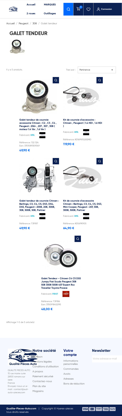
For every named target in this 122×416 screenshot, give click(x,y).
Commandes (71, 369)
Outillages (50, 13)
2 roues (31, 13)
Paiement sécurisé (43, 376)
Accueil (31, 4)
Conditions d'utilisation (46, 366)
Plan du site (39, 386)
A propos (38, 371)
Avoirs (66, 374)
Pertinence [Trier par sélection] (96, 70)
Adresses (68, 379)
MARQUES (50, 4)
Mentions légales (42, 362)
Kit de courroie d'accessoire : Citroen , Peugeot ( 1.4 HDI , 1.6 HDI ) (82, 123)
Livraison (38, 357)
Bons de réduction (74, 384)
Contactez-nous (42, 381)
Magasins (38, 391)
